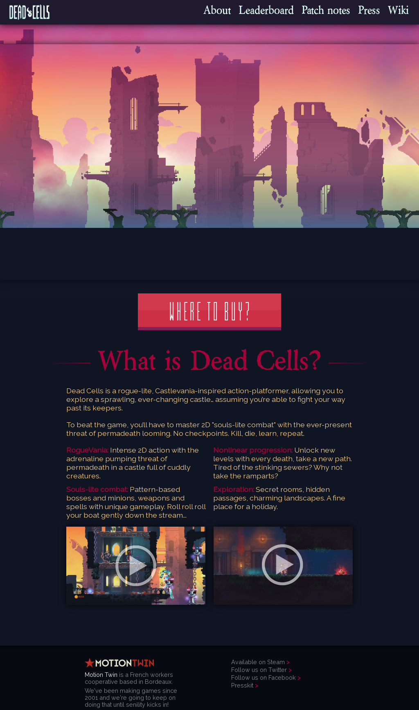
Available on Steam (258, 661)
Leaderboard (266, 10)
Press (369, 10)
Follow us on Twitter (259, 669)
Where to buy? (209, 312)
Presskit (242, 685)
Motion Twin (101, 674)
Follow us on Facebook (263, 677)
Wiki (398, 10)
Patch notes (326, 10)
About (217, 10)
